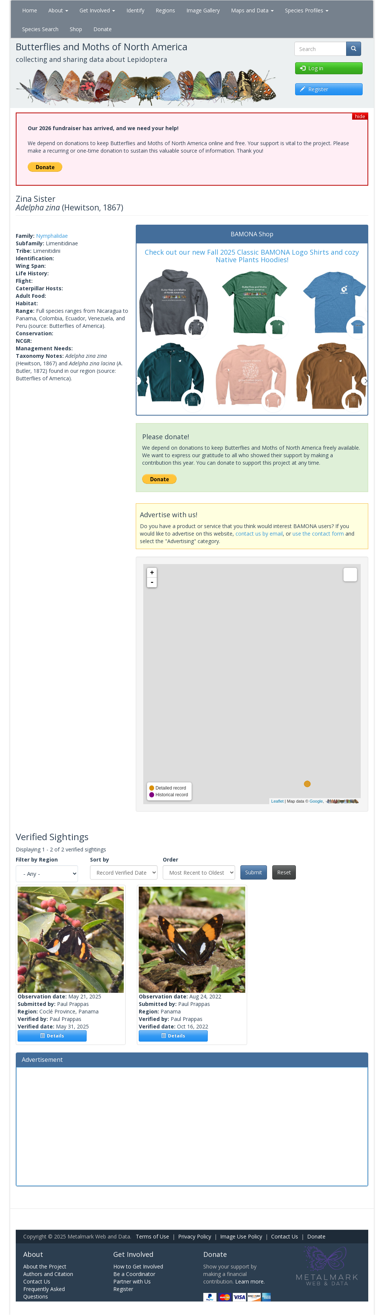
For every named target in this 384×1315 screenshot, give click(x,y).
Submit (253, 872)
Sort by (99, 859)
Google (315, 801)
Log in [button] (311, 68)
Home (29, 10)
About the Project (44, 1266)
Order (170, 859)
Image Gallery (203, 10)
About (58, 10)
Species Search (40, 29)
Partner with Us (132, 1281)
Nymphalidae (52, 235)
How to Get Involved (138, 1266)
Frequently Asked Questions (44, 1292)
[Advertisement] (192, 1125)
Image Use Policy (241, 1236)
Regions (165, 10)
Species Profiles (306, 10)
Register (123, 1288)
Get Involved (97, 10)
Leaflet (277, 801)
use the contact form (318, 533)
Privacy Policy (194, 1236)
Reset (284, 872)
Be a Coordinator (134, 1273)
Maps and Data (252, 10)
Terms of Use (152, 1236)
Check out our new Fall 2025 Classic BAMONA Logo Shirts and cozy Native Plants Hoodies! (252, 256)
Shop (76, 29)
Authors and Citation (48, 1273)
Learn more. (250, 1281)
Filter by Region (37, 859)
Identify (135, 10)
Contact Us (284, 1236)
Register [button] (314, 89)
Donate (102, 29)
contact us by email (259, 533)
